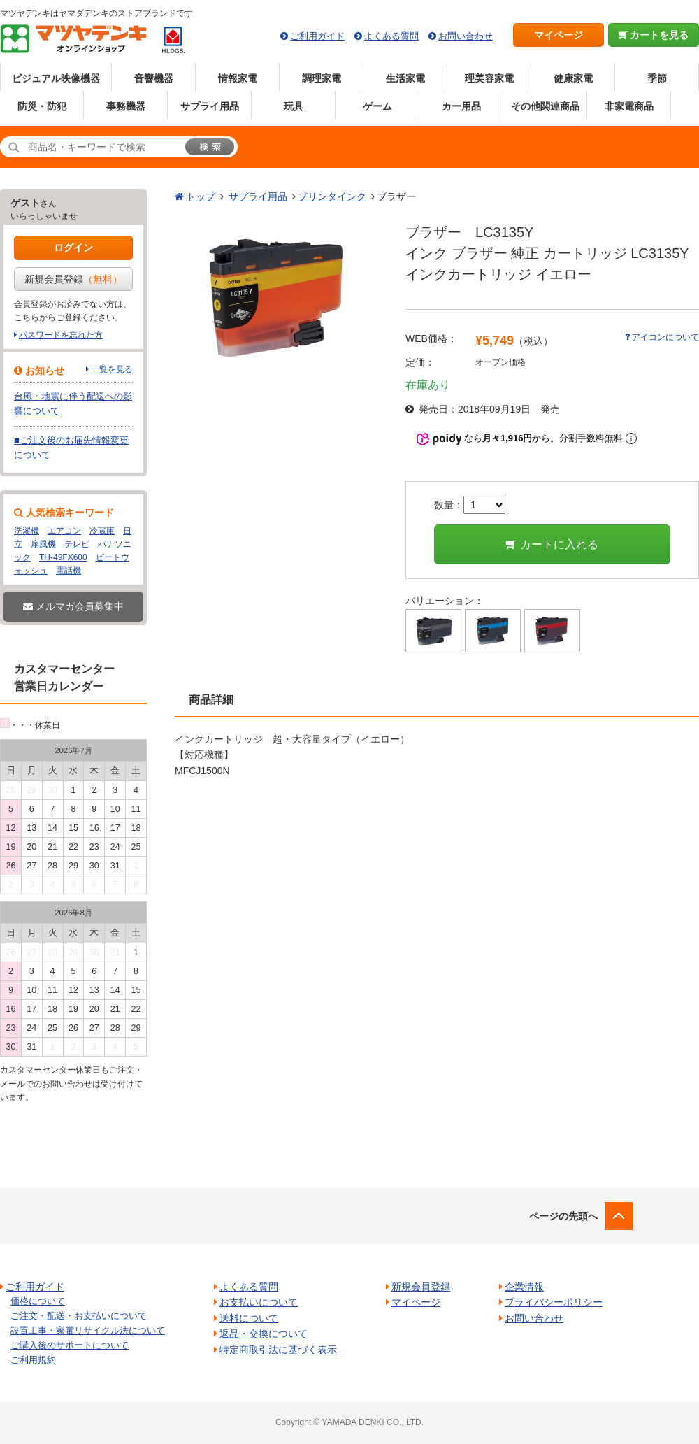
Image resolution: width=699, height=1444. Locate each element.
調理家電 (321, 78)
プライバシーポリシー (554, 1302)
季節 (657, 78)
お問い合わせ (465, 36)
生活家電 (405, 78)
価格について (37, 1301)
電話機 (68, 571)
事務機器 (125, 106)
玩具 (293, 106)
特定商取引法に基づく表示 (278, 1349)
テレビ (76, 544)
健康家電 (573, 78)
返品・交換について (263, 1333)
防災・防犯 (41, 106)
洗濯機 (26, 531)
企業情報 (524, 1286)
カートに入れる (552, 544)
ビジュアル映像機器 (56, 78)
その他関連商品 (545, 106)
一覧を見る (112, 369)
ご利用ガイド (317, 36)
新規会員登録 (73, 279)
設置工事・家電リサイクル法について (87, 1330)
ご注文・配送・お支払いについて (78, 1315)
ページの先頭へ (563, 1216)
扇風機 (43, 544)
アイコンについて (662, 337)
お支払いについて (258, 1302)
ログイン (73, 247)
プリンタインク (332, 196)
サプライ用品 (209, 106)
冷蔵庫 (102, 531)
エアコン (64, 531)
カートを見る (654, 35)
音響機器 (153, 78)
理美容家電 (489, 78)
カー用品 (461, 106)
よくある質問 (391, 36)
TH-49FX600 (63, 557)
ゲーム (377, 106)
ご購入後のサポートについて (69, 1345)
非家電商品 (629, 106)
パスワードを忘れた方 (61, 335)
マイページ (558, 35)
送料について (248, 1318)
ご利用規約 (33, 1359)
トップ (200, 196)
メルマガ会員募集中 (73, 606)
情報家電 (237, 78)
